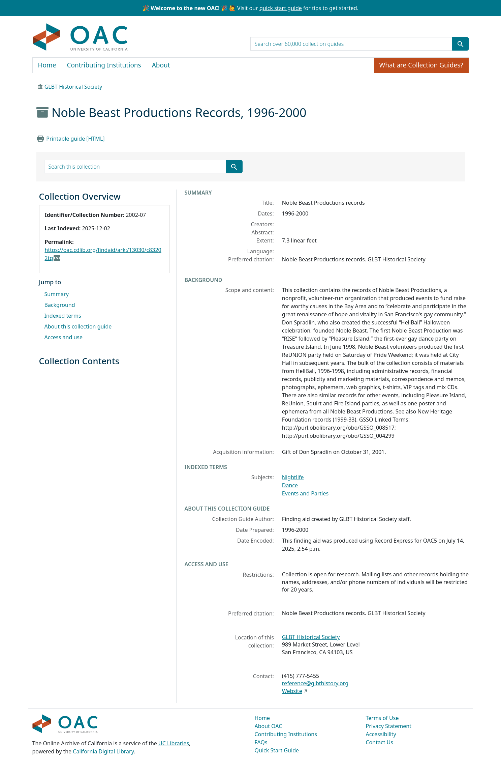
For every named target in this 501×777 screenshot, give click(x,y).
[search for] (351, 44)
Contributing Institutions (104, 65)
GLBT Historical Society (73, 86)
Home (47, 65)
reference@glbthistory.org (315, 683)
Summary (56, 294)
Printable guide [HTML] (75, 138)
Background (59, 305)
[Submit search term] (460, 44)
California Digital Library (103, 751)
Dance (290, 485)
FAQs (261, 742)
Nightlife (293, 477)
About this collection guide (78, 326)
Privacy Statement (389, 726)
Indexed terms (62, 315)
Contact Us (379, 742)
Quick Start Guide (277, 750)
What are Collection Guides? (421, 65)
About (161, 65)
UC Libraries (173, 743)
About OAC (268, 726)
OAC (80, 37)
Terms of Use (382, 718)
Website (292, 691)
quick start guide (280, 8)
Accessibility (381, 734)
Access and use (63, 337)
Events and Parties (305, 493)
